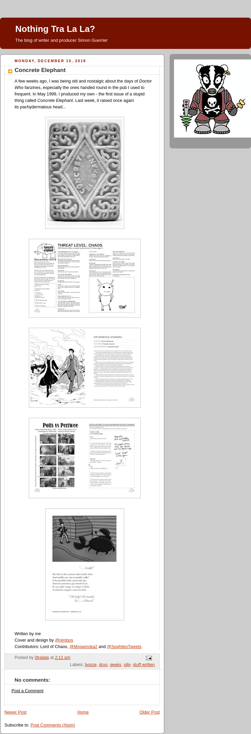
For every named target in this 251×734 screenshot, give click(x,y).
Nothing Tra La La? (55, 29)
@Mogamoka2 (83, 646)
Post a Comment (27, 690)
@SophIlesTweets (124, 646)
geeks (115, 664)
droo (103, 664)
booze (90, 664)
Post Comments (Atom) (53, 725)
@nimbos (64, 640)
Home (83, 712)
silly (127, 664)
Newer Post (15, 712)
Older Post (149, 712)
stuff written (144, 664)
